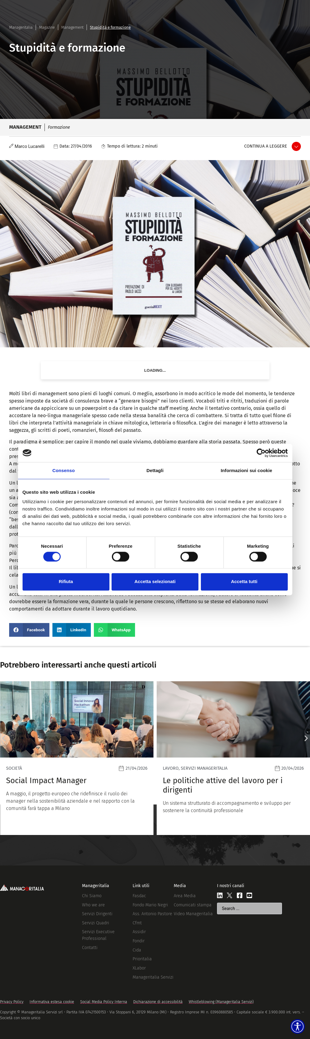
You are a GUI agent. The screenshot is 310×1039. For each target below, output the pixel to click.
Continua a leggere (265, 146)
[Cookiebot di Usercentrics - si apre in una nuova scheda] (261, 452)
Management (72, 27)
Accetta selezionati (155, 581)
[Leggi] (77, 758)
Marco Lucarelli (30, 146)
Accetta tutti (244, 581)
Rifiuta (66, 581)
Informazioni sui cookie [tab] (246, 470)
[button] (29, 630)
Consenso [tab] (63, 470)
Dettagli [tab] (155, 470)
